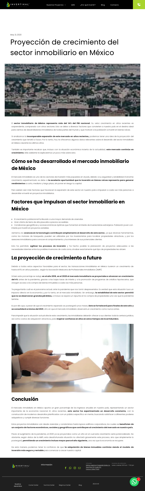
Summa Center (49, 485)
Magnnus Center (65, 485)
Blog (80, 485)
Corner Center (33, 485)
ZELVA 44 (96, 484)
